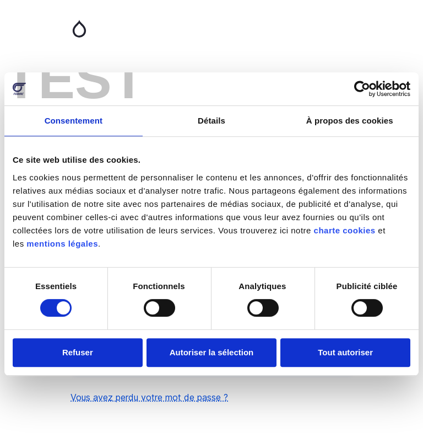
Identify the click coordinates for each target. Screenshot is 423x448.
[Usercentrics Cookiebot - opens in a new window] (362, 89)
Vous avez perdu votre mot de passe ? (149, 397)
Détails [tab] (211, 120)
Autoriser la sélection (212, 352)
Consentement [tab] (73, 120)
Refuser (77, 352)
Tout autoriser (345, 352)
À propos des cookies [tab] (349, 120)
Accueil (211, 29)
